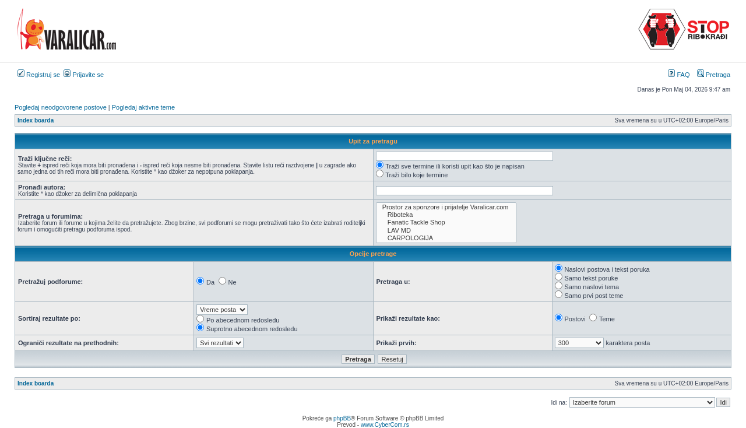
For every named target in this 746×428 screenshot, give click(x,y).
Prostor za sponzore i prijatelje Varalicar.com (446, 207)
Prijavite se (84, 74)
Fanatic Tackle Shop (446, 222)
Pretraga (713, 74)
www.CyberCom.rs (385, 425)
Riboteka (446, 215)
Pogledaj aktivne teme (143, 107)
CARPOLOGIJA (446, 238)
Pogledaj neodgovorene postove (61, 107)
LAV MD (446, 230)
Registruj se (38, 74)
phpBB (342, 418)
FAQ (678, 74)
